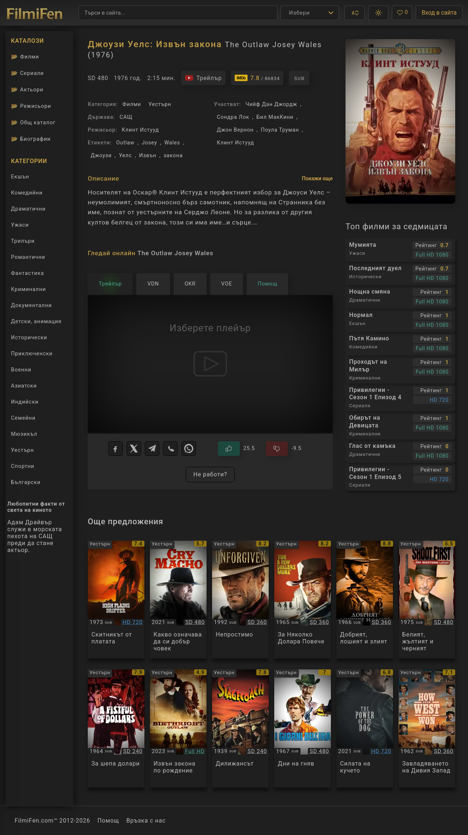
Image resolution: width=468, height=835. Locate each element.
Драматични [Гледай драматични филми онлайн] (28, 209)
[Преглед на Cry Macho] (178, 600)
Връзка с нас (146, 820)
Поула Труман (280, 130)
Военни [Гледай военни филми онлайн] (21, 370)
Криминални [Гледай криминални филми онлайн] (28, 289)
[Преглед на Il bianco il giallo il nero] (427, 600)
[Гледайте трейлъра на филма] (203, 78)
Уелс (125, 155)
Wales (172, 143)
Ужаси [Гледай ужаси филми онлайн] (20, 225)
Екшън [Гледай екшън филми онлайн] (20, 177)
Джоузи (101, 155)
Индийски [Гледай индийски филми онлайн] (24, 402)
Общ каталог (33, 122)
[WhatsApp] (188, 448)
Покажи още (317, 178)
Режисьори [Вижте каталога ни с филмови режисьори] (31, 106)
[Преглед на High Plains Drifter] (116, 600)
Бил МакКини (275, 117)
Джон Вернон (235, 130)
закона (172, 155)
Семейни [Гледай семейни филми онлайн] (23, 418)
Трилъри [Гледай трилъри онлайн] (23, 242)
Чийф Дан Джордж (271, 104)
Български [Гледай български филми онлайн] (26, 482)
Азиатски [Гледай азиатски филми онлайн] (24, 386)
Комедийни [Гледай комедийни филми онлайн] (26, 193)
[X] (134, 448)
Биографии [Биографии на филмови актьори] (31, 139)
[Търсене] (178, 12)
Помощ (108, 820)
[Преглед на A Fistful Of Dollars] (116, 728)
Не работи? (210, 474)
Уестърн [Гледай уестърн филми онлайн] (22, 450)
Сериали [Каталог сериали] (27, 73)
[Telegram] (152, 448)
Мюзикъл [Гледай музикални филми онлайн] (24, 434)
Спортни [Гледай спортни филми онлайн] (22, 466)
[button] (354, 12)
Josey (149, 143)
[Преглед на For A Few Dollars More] (302, 600)
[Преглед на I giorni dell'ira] (302, 728)
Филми (131, 104)
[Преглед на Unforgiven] (240, 600)
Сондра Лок (233, 117)
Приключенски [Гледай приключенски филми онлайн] (32, 354)
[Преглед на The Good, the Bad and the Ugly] (364, 600)
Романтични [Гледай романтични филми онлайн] (28, 257)
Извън (147, 155)
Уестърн (159, 104)
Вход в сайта (439, 12)
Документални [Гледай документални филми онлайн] (31, 305)
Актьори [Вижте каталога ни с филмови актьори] (27, 89)
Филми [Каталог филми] (25, 56)
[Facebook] (115, 448)
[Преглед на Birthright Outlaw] (178, 728)
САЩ (126, 117)
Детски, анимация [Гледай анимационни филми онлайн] (36, 321)
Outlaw (125, 143)
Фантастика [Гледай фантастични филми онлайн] (27, 273)
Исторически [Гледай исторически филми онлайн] (29, 338)
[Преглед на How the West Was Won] (427, 728)
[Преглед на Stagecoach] (240, 728)
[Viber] (170, 448)
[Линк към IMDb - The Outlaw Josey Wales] (257, 78)
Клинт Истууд (140, 130)
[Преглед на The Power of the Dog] (364, 728)
